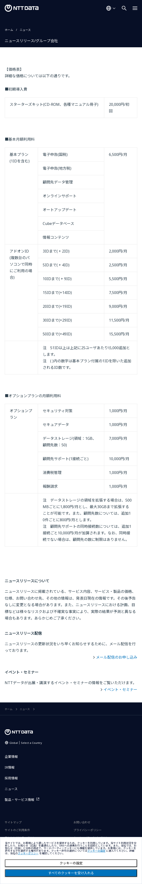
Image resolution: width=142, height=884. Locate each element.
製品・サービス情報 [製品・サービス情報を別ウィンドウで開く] (19, 799)
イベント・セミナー (120, 689)
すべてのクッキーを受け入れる (71, 873)
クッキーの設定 (71, 863)
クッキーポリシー (28, 853)
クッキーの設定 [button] (96, 850)
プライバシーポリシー (87, 830)
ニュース (25, 30)
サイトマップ (13, 822)
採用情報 (11, 778)
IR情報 (10, 767)
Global (25, 743)
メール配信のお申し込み (116, 657)
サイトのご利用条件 (17, 830)
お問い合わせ (81, 822)
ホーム (9, 30)
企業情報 (11, 756)
